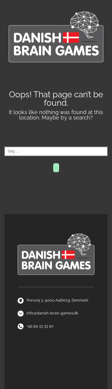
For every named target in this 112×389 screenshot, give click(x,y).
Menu (56, 76)
